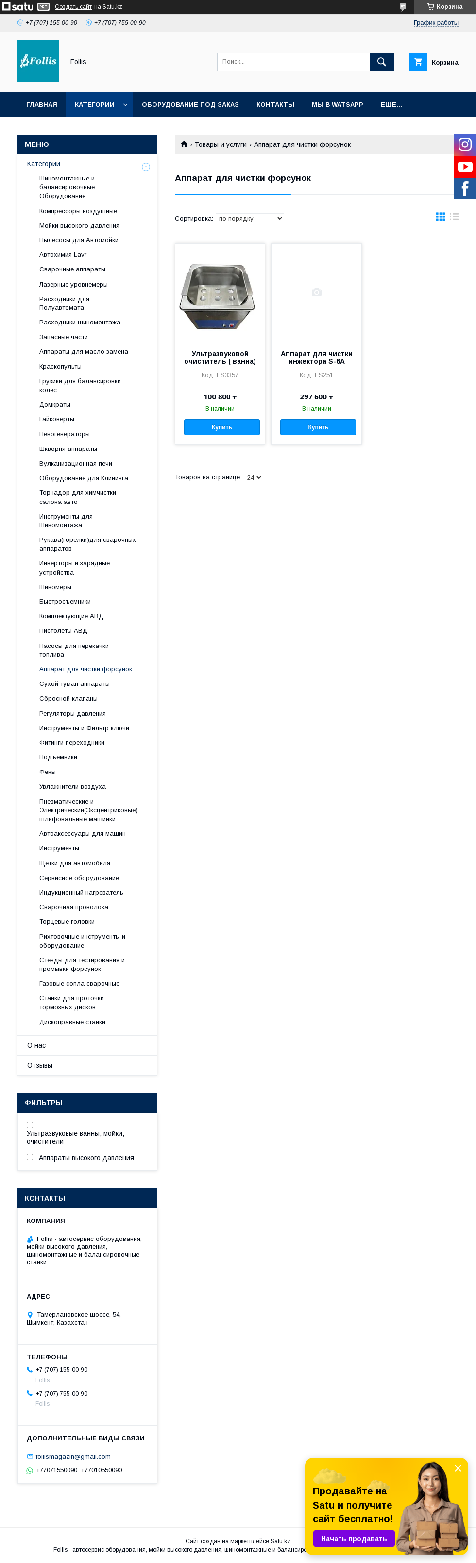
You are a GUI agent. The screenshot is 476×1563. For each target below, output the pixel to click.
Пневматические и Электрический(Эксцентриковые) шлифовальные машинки (88, 810)
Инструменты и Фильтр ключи (84, 728)
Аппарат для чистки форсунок (85, 669)
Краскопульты (60, 366)
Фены (47, 771)
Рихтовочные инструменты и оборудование (82, 941)
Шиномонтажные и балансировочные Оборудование (67, 187)
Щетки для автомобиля (74, 863)
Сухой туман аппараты (74, 683)
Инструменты (59, 848)
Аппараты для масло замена (83, 351)
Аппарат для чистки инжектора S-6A (317, 357)
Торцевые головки (67, 921)
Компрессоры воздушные (78, 211)
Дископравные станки (72, 1021)
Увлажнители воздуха (72, 786)
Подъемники (58, 757)
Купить (222, 427)
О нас (36, 1045)
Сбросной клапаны (68, 698)
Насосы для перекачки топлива (74, 650)
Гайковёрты (56, 419)
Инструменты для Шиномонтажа (66, 521)
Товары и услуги (220, 144)
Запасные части (63, 337)
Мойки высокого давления (79, 225)
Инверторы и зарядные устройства (74, 567)
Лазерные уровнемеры (73, 284)
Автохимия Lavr (62, 254)
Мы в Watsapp (337, 104)
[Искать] (382, 62)
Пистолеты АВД (63, 630)
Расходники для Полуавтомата (64, 303)
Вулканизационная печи (75, 463)
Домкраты (54, 404)
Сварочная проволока (73, 907)
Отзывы (39, 1065)
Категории (95, 104)
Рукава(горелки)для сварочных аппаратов (87, 544)
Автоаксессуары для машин (82, 833)
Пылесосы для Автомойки (79, 240)
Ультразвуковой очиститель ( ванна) (220, 357)
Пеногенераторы (64, 434)
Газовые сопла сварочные (79, 983)
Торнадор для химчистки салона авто (77, 497)
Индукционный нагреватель (81, 892)
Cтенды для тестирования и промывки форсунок (82, 964)
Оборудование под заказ (190, 104)
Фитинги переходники (71, 742)
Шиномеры (55, 587)
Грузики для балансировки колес (80, 385)
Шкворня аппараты (68, 448)
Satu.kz (280, 1541)
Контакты (275, 104)
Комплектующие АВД (71, 616)
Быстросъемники (65, 601)
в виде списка (454, 219)
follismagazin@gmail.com (73, 1456)
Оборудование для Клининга (83, 478)
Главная (41, 104)
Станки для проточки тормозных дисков (71, 1002)
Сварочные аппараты (72, 269)
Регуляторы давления (72, 713)
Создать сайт (73, 6)
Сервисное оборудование (79, 877)
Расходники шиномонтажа (79, 322)
